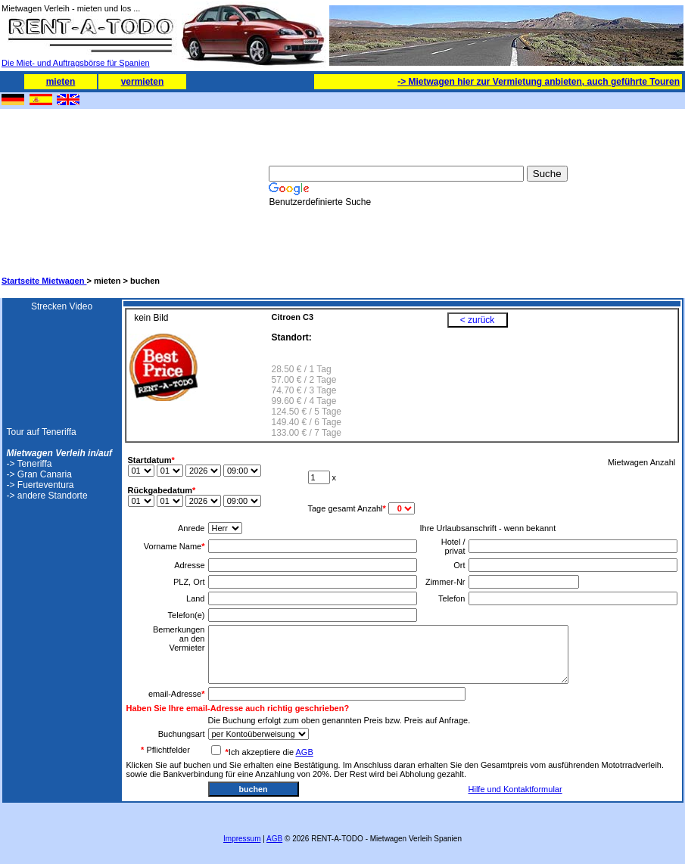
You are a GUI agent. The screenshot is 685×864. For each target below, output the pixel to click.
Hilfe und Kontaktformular (515, 789)
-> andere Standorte (47, 495)
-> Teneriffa (29, 463)
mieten (61, 81)
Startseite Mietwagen (44, 280)
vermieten (142, 81)
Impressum (241, 838)
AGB (304, 752)
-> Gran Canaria (39, 474)
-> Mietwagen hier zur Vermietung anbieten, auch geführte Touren (538, 81)
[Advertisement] (77, 186)
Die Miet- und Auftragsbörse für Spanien (90, 59)
